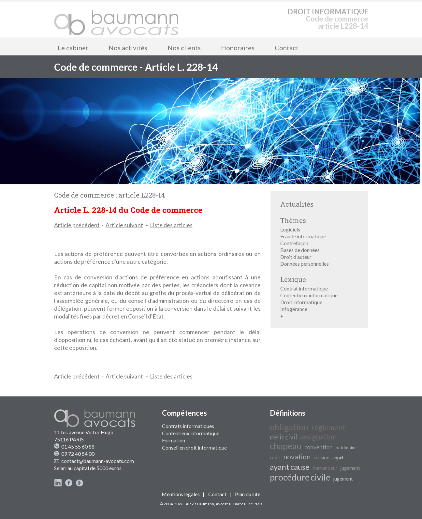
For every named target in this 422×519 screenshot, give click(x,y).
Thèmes (293, 220)
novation (297, 456)
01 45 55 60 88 (78, 446)
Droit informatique (301, 302)
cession (321, 457)
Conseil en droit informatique (194, 447)
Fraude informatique (303, 236)
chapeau (285, 446)
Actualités (296, 204)
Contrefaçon (294, 243)
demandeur (325, 468)
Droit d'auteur (296, 257)
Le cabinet (73, 48)
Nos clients (184, 48)
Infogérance (293, 309)
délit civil (283, 437)
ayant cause (290, 466)
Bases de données (300, 250)
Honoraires (238, 48)
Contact (286, 48)
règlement (328, 427)
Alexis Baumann (200, 503)
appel (337, 457)
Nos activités (128, 48)
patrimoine (346, 447)
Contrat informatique (304, 288)
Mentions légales (181, 494)
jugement (350, 468)
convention (318, 447)
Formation (173, 440)
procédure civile (300, 477)
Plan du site (247, 494)
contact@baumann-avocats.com (97, 461)
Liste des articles (171, 225)
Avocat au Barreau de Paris (239, 503)
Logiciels (290, 229)
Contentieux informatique (309, 295)
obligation (289, 427)
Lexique (293, 279)
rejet (275, 457)
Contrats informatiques (188, 426)
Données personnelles (304, 263)
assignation (318, 436)
